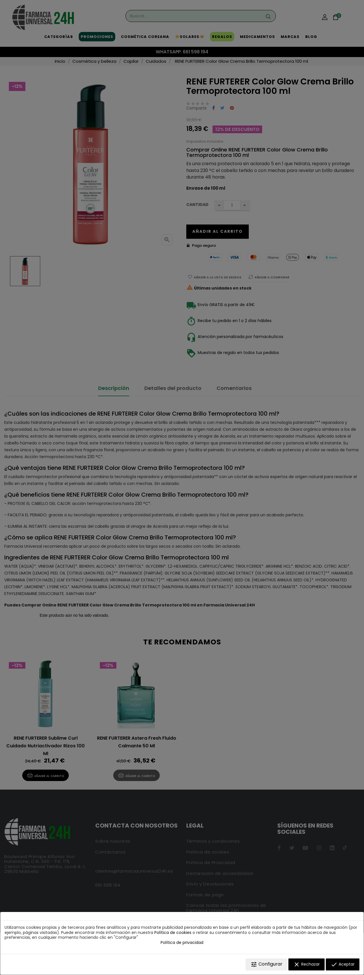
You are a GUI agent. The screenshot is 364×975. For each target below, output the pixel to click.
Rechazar (306, 964)
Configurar (266, 964)
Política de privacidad (182, 942)
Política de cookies (172, 932)
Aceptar (343, 964)
